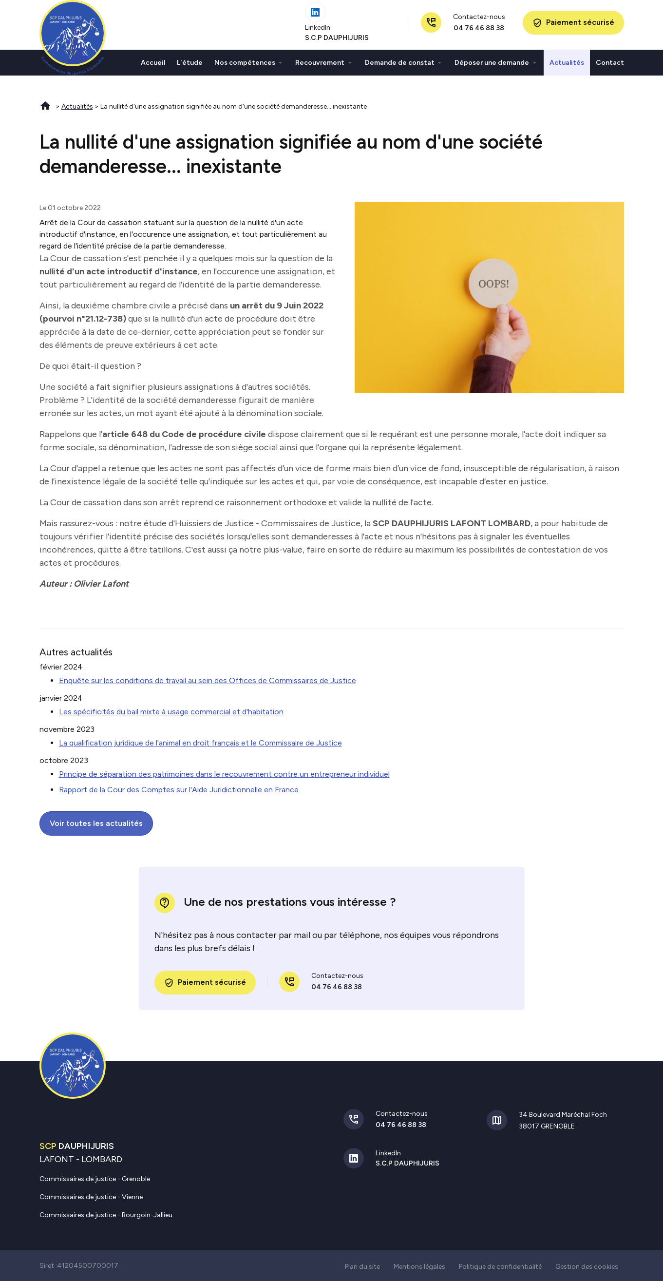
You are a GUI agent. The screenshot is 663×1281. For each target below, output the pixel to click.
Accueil (153, 66)
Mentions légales (419, 1266)
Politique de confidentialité (500, 1266)
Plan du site (362, 1266)
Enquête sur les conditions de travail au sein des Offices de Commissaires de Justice (207, 679)
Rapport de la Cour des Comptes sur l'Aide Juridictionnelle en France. (179, 788)
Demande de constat (400, 66)
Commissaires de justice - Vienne (91, 1196)
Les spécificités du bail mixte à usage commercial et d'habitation (171, 710)
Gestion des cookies (586, 1266)
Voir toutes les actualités (96, 822)
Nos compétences (244, 66)
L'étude (190, 66)
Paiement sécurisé (573, 27)
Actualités (566, 66)
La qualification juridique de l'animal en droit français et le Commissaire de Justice (200, 741)
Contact (610, 66)
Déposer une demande (492, 66)
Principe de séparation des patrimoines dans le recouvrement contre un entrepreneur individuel (224, 773)
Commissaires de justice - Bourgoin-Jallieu (105, 1214)
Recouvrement (319, 66)
